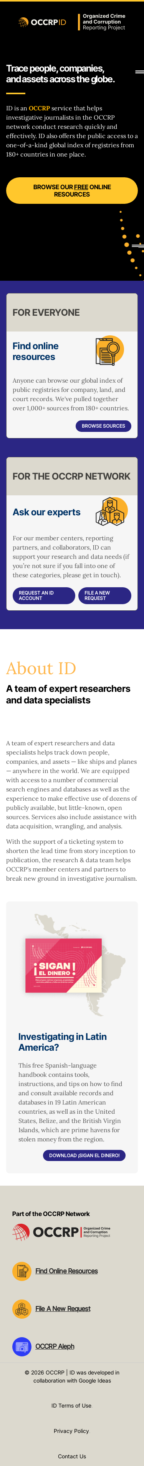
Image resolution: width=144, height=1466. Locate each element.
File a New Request (97, 595)
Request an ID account (36, 595)
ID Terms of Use (71, 1405)
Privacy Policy (71, 1431)
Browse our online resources (72, 190)
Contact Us (72, 1456)
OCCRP (39, 108)
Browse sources (103, 426)
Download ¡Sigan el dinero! (84, 1155)
